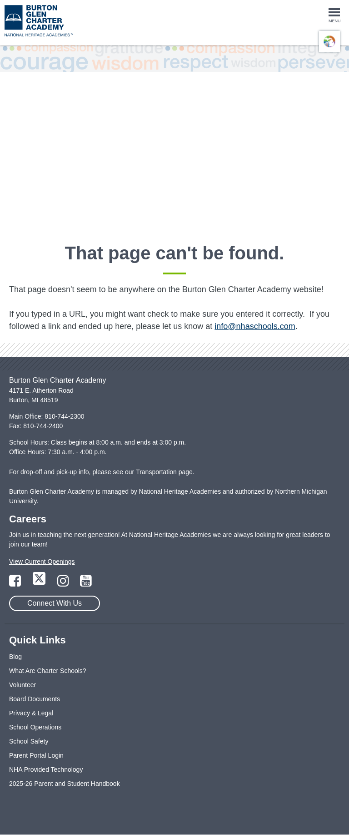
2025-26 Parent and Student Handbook (64, 783)
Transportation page (164, 472)
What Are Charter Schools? (47, 670)
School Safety (28, 741)
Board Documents (34, 699)
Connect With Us (54, 603)
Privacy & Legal (31, 713)
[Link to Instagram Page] (64, 583)
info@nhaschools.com (254, 326)
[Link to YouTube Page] (86, 583)
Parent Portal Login (36, 755)
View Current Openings (42, 561)
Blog (15, 656)
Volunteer (22, 684)
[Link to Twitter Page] (40, 583)
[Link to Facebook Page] (16, 583)
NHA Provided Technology (46, 769)
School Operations (35, 727)
